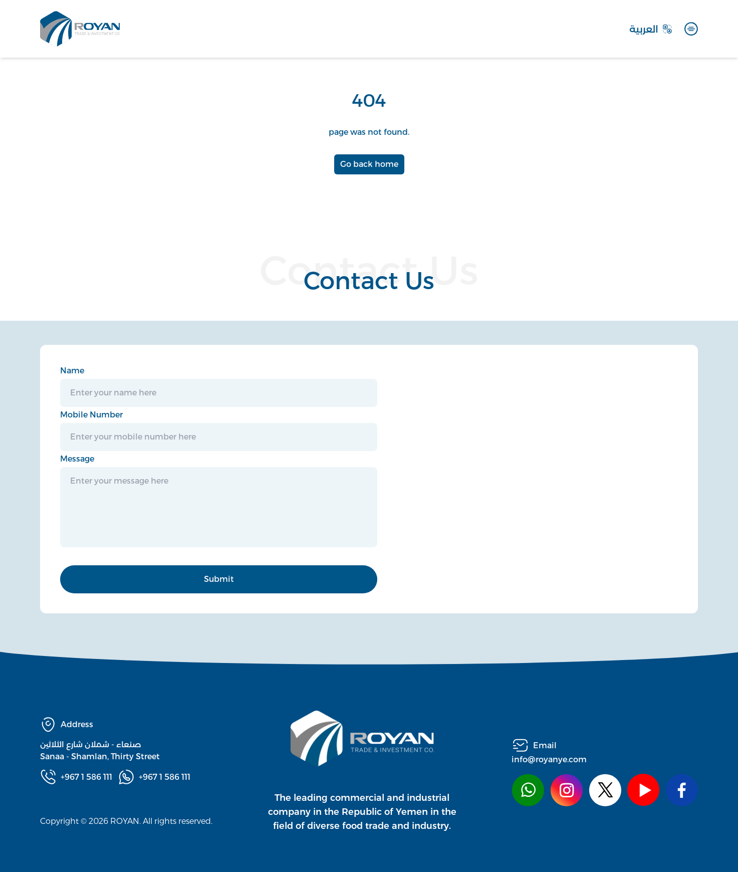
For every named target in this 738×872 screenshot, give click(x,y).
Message (77, 459)
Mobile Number (91, 414)
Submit (219, 579)
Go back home (369, 164)
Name (72, 370)
